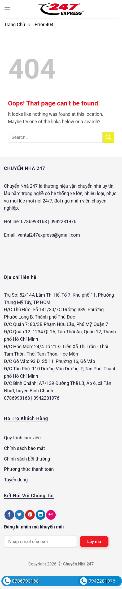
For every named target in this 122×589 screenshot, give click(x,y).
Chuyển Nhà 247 (21, 186)
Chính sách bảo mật (24, 448)
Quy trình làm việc (22, 437)
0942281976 (102, 581)
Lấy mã (94, 541)
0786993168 (25, 581)
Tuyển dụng (16, 479)
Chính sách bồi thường (27, 459)
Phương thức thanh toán (29, 469)
